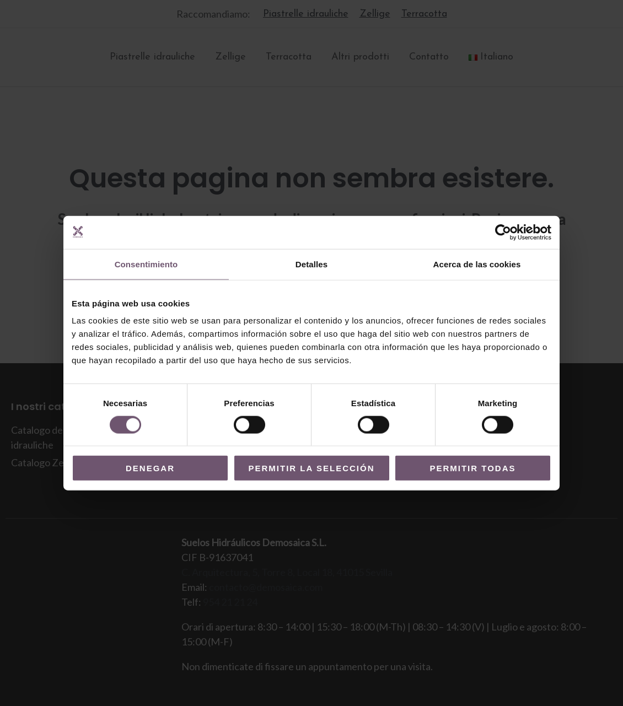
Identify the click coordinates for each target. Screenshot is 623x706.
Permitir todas (472, 468)
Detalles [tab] (311, 263)
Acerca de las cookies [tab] (477, 263)
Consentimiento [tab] (146, 263)
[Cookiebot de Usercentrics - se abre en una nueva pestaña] (503, 232)
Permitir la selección (312, 468)
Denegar (150, 468)
